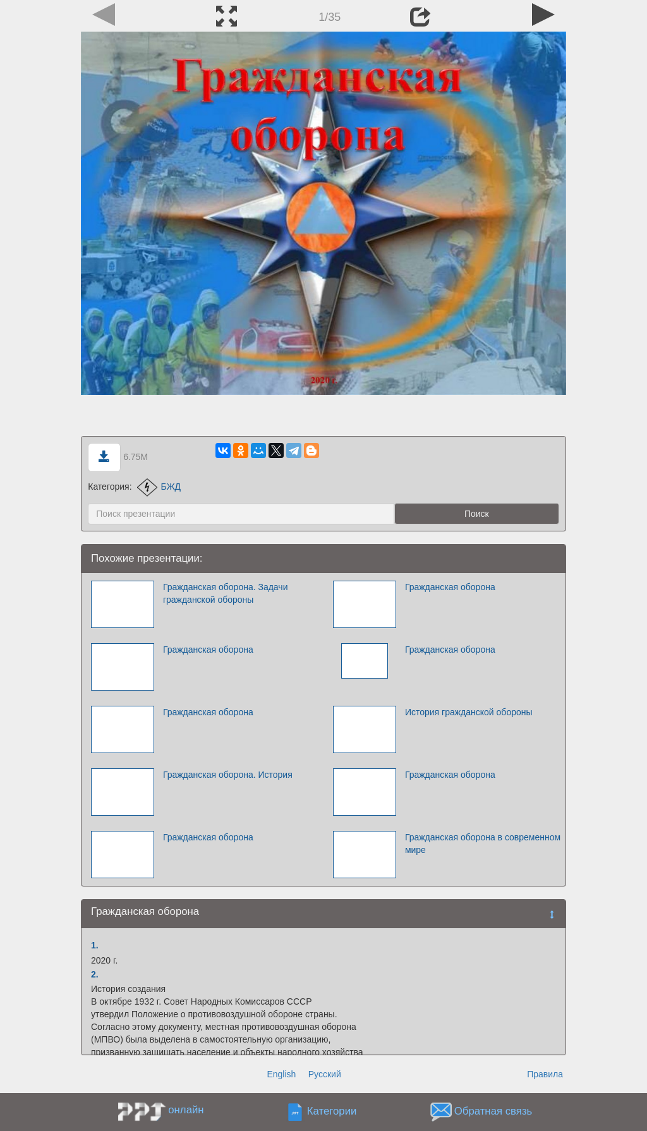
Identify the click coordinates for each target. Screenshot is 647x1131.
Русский (324, 1074)
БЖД (159, 486)
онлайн (185, 1110)
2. (95, 974)
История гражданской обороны (469, 712)
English (281, 1074)
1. (95, 945)
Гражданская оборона (450, 587)
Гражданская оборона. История (228, 775)
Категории (332, 1112)
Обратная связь (493, 1112)
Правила (545, 1074)
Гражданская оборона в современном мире (482, 843)
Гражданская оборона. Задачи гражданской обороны (225, 593)
